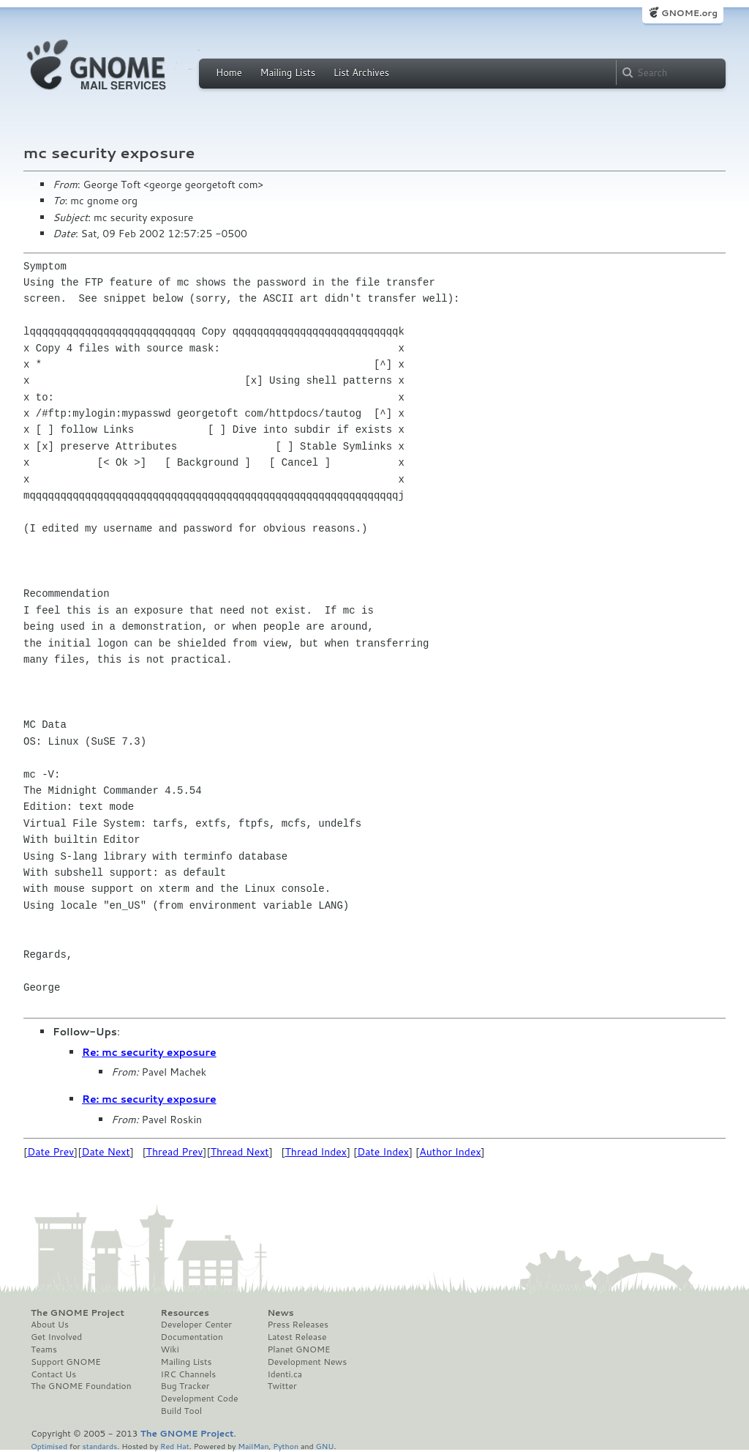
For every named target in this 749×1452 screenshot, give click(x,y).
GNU (325, 1445)
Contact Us (53, 1374)
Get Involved (56, 1337)
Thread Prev (174, 1151)
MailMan (253, 1445)
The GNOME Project (77, 1313)
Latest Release (296, 1337)
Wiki (170, 1349)
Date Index (383, 1151)
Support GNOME (66, 1362)
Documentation (192, 1337)
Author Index (450, 1151)
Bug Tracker (185, 1386)
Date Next (105, 1151)
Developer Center (196, 1324)
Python (285, 1445)
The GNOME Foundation (81, 1386)
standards (99, 1445)
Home (229, 72)
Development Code (199, 1398)
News (280, 1313)
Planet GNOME (298, 1349)
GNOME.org (689, 13)
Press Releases (297, 1324)
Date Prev (50, 1151)
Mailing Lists (287, 72)
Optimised (49, 1445)
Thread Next (240, 1151)
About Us (50, 1324)
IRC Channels (189, 1374)
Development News (307, 1362)
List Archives (361, 72)
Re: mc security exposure (149, 1052)
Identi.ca (284, 1374)
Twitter (281, 1386)
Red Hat (174, 1445)
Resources (185, 1313)
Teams (44, 1349)
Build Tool (181, 1411)
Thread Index (316, 1151)
